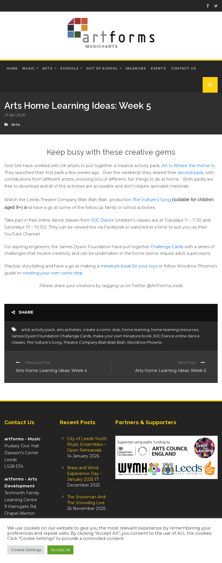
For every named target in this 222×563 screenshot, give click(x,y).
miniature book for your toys (129, 266)
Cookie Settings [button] (26, 549)
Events (158, 68)
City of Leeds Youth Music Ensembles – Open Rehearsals (87, 444)
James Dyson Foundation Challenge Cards (51, 336)
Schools (69, 68)
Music (28, 68)
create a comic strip (101, 329)
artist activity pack (38, 329)
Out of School (102, 68)
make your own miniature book (122, 336)
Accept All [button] (60, 549)
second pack (190, 172)
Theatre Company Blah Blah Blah (94, 342)
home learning (135, 329)
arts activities (69, 329)
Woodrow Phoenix (144, 342)
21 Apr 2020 (14, 115)
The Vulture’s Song (152, 199)
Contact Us (183, 68)
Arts (47, 68)
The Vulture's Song (44, 342)
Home (12, 68)
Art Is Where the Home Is (188, 165)
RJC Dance (102, 220)
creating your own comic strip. (53, 273)
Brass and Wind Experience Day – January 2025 (84, 473)
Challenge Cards (167, 246)
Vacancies (135, 68)
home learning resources (174, 329)
